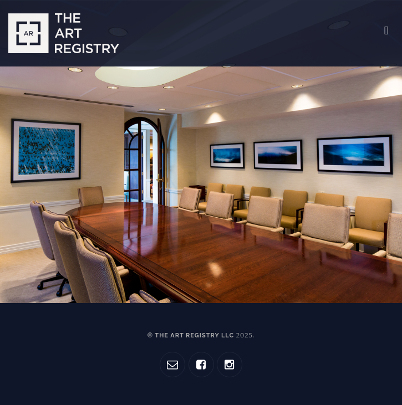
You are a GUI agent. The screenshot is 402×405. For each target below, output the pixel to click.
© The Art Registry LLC (200, 335)
